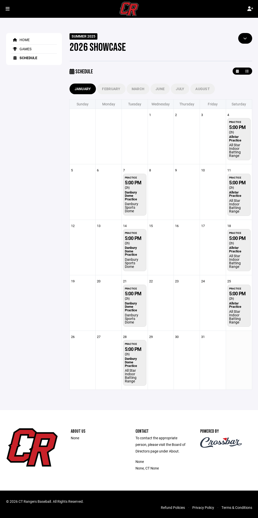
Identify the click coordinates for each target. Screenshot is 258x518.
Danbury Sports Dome (131, 207)
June (160, 88)
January (83, 88)
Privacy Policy (203, 507)
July (180, 88)
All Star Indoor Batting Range (235, 150)
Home (20, 39)
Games (21, 48)
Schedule (24, 57)
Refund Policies (173, 507)
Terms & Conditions (236, 507)
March (138, 88)
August (202, 88)
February (111, 88)
